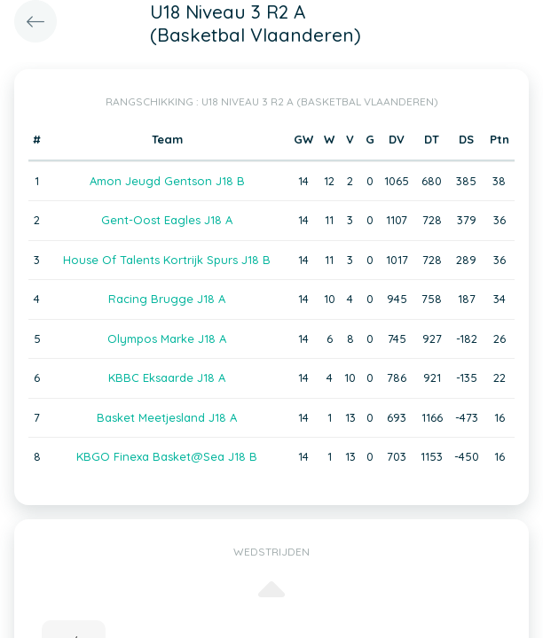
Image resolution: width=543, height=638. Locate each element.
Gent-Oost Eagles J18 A (166, 220)
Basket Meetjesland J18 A (167, 417)
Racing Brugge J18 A (166, 299)
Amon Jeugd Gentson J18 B (167, 181)
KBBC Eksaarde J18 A (166, 377)
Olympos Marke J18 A (166, 338)
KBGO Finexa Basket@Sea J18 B (166, 456)
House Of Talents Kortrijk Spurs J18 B (167, 260)
